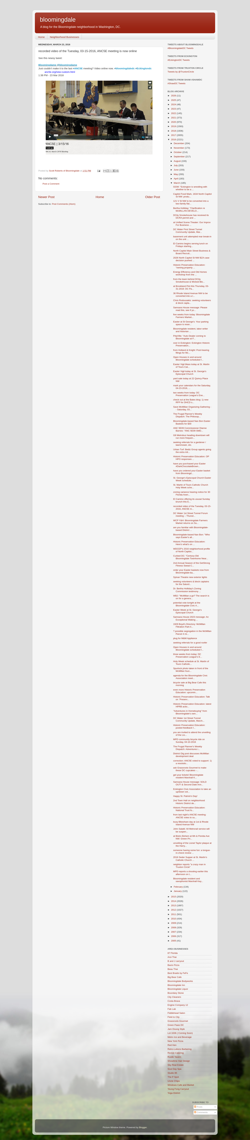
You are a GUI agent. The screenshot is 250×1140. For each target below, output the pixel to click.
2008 (174, 927)
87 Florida (173, 953)
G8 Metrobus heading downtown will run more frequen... (191, 436)
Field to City (173, 1017)
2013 (174, 905)
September (179, 156)
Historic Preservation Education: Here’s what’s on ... (189, 543)
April (176, 178)
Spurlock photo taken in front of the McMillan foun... (190, 669)
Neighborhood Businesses (64, 37)
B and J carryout (176, 961)
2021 (174, 117)
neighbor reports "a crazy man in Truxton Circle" (189, 865)
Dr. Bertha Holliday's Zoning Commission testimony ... (187, 589)
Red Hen (172, 1045)
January (178, 891)
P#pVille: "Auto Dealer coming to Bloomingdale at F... (189, 337)
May (176, 174)
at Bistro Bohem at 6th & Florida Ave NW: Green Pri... (191, 837)
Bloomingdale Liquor (178, 989)
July (176, 165)
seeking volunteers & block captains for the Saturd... (191, 582)
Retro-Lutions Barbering (179, 1049)
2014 (174, 901)
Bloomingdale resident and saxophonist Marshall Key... (188, 880)
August (177, 161)
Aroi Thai (172, 957)
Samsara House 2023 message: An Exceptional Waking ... (191, 618)
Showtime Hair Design (179, 1061)
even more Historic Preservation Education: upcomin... (189, 691)
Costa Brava (174, 1001)
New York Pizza (175, 1041)
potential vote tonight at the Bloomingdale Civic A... (186, 604)
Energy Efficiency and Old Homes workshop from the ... (190, 273)
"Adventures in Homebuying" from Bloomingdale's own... (190, 712)
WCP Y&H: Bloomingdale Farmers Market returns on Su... (190, 521)
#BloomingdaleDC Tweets (180, 48)
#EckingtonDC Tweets (179, 60)
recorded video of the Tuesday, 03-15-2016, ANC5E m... (192, 507)
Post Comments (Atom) (63, 204)
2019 (174, 126)
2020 (174, 122)
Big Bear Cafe (175, 977)
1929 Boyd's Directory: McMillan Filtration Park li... (189, 625)
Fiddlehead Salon (176, 1013)
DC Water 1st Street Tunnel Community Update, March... (188, 719)
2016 (174, 139)
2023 (174, 109)
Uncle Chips (174, 1081)
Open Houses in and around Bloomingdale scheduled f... (188, 358)
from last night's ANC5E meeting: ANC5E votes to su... (189, 816)
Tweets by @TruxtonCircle (181, 71)
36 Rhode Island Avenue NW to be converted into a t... (190, 294)
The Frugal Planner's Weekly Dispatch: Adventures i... (187, 747)
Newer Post (46, 197)
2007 (174, 932)
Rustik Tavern (174, 1057)
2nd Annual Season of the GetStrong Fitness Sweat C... (191, 564)
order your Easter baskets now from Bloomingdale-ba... (191, 571)
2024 (174, 104)
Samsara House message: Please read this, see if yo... (190, 308)
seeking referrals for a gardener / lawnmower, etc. (189, 443)
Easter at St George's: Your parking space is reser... (190, 323)
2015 (174, 896)
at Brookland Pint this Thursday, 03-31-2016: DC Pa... (191, 287)
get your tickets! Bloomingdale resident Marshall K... (188, 776)
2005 (174, 940)
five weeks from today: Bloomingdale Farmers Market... (191, 315)
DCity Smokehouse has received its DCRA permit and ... (191, 216)
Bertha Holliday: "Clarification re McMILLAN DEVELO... (189, 209)
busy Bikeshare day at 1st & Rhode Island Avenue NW (190, 823)
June (176, 169)
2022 (174, 113)
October (178, 152)
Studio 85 (172, 1073)
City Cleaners (174, 997)
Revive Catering (176, 1053)
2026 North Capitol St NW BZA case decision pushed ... (191, 259)
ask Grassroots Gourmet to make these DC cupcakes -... (189, 769)
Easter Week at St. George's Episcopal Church (187, 611)
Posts (198, 1107)
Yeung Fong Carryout (178, 1089)
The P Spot (173, 1077)
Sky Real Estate (176, 1065)
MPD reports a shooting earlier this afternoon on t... (190, 872)
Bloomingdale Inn (176, 985)
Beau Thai (173, 969)
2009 (174, 923)
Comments (201, 1112)
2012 (174, 910)
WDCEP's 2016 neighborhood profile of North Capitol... (191, 550)
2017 (174, 135)
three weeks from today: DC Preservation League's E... (187, 655)
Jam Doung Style (176, 1029)
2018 (174, 131)
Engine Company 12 (178, 1005)
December (179, 143)
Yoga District (174, 1093)
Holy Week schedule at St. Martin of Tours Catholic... (191, 662)
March (177, 183)
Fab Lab (172, 1009)
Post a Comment (51, 184)
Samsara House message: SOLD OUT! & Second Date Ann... (190, 783)
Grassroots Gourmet (178, 1021)
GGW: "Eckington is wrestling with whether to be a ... (190, 188)
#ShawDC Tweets (176, 83)
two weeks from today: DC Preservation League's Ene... (189, 394)
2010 (174, 918)
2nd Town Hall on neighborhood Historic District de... (189, 801)
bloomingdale (58, 19)
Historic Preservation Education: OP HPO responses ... (191, 457)
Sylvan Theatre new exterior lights (190, 577)
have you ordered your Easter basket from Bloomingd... (191, 472)
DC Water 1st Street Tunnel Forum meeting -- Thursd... (190, 514)
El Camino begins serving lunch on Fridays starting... (190, 244)
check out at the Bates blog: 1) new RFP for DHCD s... (190, 401)
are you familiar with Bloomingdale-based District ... (190, 528)
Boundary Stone (176, 993)
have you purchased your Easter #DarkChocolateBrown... (189, 465)
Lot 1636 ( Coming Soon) (180, 1033)
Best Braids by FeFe (178, 973)
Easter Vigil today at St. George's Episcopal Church (189, 372)
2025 (174, 100)
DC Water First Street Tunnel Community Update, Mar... (187, 230)
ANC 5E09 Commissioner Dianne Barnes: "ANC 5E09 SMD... (190, 429)
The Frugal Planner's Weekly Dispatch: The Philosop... (187, 415)
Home (41, 37)
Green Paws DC (176, 1025)
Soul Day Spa (174, 1069)
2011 (174, 914)
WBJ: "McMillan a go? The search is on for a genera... (191, 597)
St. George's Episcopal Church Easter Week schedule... (192, 479)
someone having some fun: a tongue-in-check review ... (191, 851)
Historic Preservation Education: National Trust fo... (189, 809)
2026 (174, 95)
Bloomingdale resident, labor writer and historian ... (190, 330)
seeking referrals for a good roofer (190, 642)
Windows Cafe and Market (181, 1085)
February (178, 887)
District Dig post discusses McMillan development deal (191, 754)
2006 (174, 936)
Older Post (152, 197)
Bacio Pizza (173, 965)
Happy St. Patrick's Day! (185, 796)
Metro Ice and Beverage (180, 1037)
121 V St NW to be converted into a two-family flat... (191, 202)
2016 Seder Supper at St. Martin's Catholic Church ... (190, 858)
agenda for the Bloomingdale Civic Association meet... (190, 676)
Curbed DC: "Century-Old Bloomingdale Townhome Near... (190, 557)
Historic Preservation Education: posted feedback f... (189, 726)
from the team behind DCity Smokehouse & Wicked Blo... (189, 280)
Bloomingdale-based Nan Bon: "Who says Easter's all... (191, 536)
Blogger (143, 1127)
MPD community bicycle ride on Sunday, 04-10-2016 (189, 740)
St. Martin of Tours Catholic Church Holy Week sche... (190, 486)
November (179, 148)
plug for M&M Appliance (185, 638)
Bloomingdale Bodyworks (180, 981)
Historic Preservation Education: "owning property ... (189, 266)
